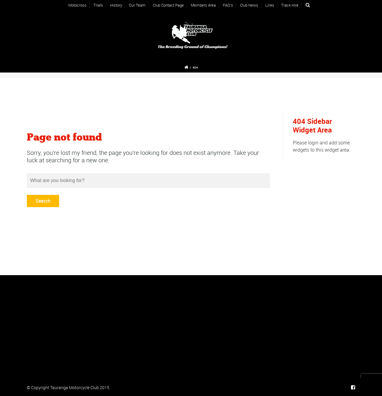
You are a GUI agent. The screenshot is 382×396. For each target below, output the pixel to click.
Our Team (137, 5)
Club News (249, 5)
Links (269, 5)
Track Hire (289, 5)
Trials (98, 5)
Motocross (77, 5)
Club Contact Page (168, 5)
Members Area (203, 5)
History (116, 5)
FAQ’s (228, 5)
